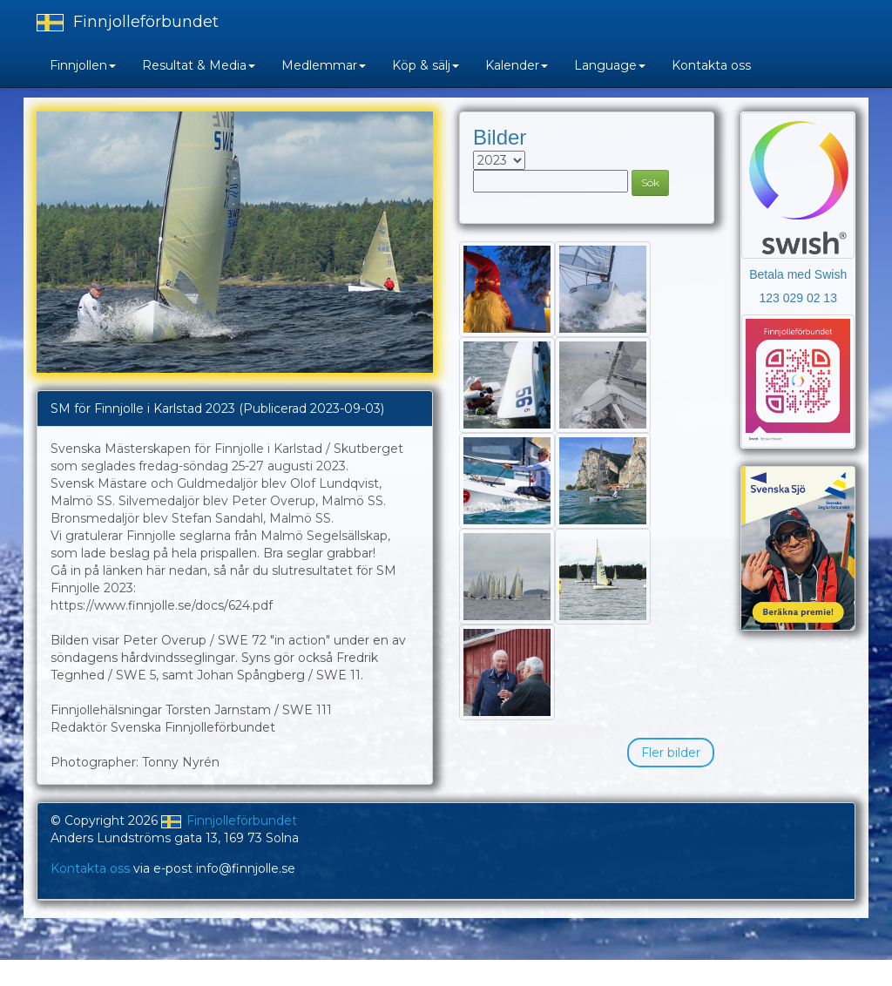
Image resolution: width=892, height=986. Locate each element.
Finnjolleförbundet (128, 21)
